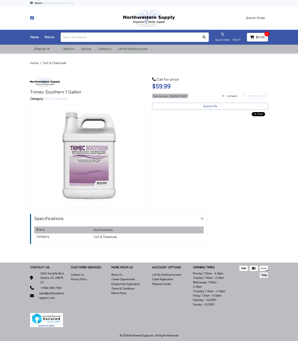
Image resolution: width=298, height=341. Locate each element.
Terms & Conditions (123, 288)
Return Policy (119, 293)
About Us (68, 48)
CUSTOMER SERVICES (86, 267)
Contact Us (104, 48)
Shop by (40, 49)
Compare (229, 95)
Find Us (49, 37)
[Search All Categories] (135, 37)
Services (86, 48)
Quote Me (210, 106)
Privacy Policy (79, 279)
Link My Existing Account (132, 48)
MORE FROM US (122, 267)
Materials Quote (161, 284)
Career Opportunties (123, 279)
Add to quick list (255, 95)
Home (34, 37)
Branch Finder (255, 18)
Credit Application (162, 279)
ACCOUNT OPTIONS (166, 267)
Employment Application (125, 284)
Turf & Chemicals (54, 63)
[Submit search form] (204, 37)
